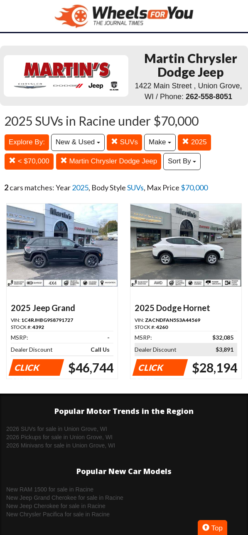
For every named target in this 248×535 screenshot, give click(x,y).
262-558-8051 (209, 96)
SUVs (124, 142)
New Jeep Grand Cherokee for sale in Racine (64, 497)
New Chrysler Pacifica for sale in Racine (58, 514)
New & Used (78, 142)
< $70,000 (29, 161)
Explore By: (27, 142)
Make (160, 142)
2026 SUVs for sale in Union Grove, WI (56, 429)
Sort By (182, 161)
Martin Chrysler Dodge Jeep (108, 161)
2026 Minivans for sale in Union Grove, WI (60, 445)
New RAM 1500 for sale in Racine (49, 489)
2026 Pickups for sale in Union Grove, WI (59, 437)
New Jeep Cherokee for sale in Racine (56, 506)
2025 (194, 142)
